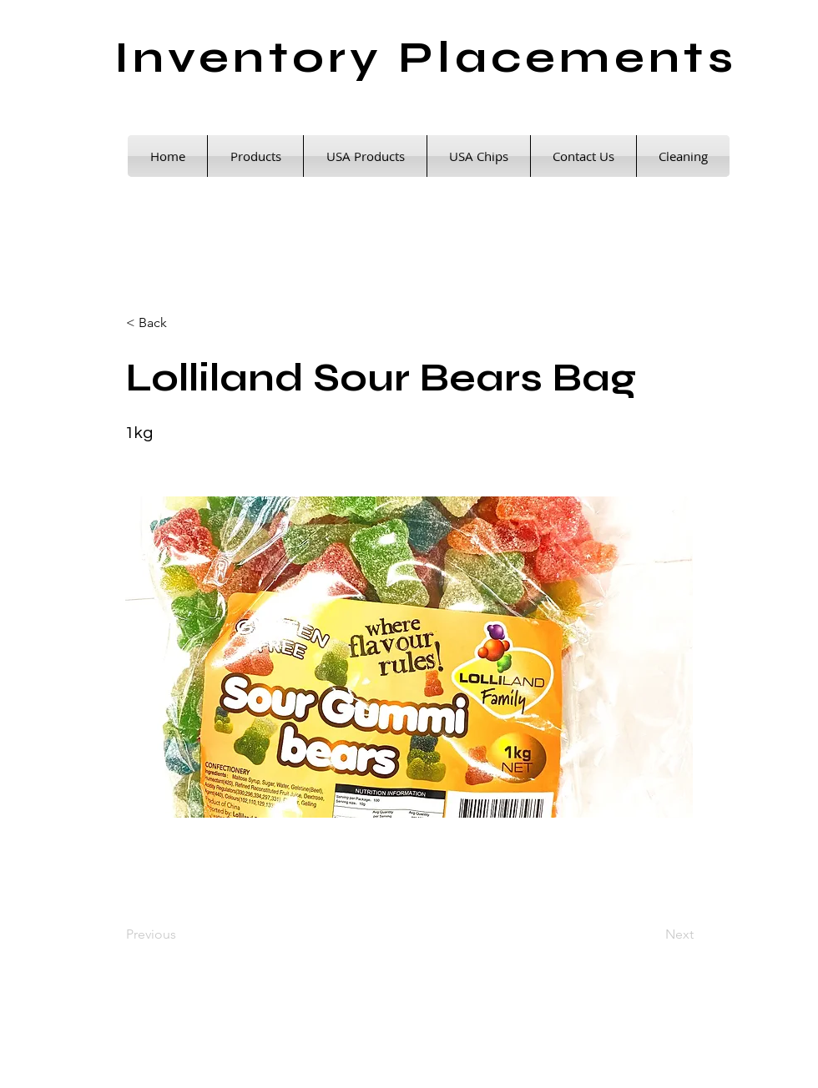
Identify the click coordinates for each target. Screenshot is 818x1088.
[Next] (652, 934)
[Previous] (181, 934)
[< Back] (181, 323)
